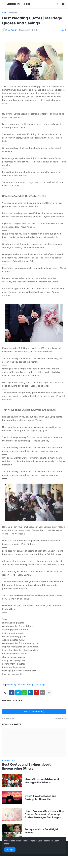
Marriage (13, 13)
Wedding (40, 685)
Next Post (59, 719)
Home (5, 13)
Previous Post (10, 719)
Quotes (22, 685)
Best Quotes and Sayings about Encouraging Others (26, 767)
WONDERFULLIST (18, 4)
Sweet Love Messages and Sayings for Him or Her (40, 798)
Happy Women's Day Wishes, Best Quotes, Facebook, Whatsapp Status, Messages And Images (45, 814)
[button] (3, 4)
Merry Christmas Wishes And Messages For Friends (42, 781)
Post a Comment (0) (34, 711)
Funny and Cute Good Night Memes (41, 831)
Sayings (31, 685)
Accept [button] (10, 849)
